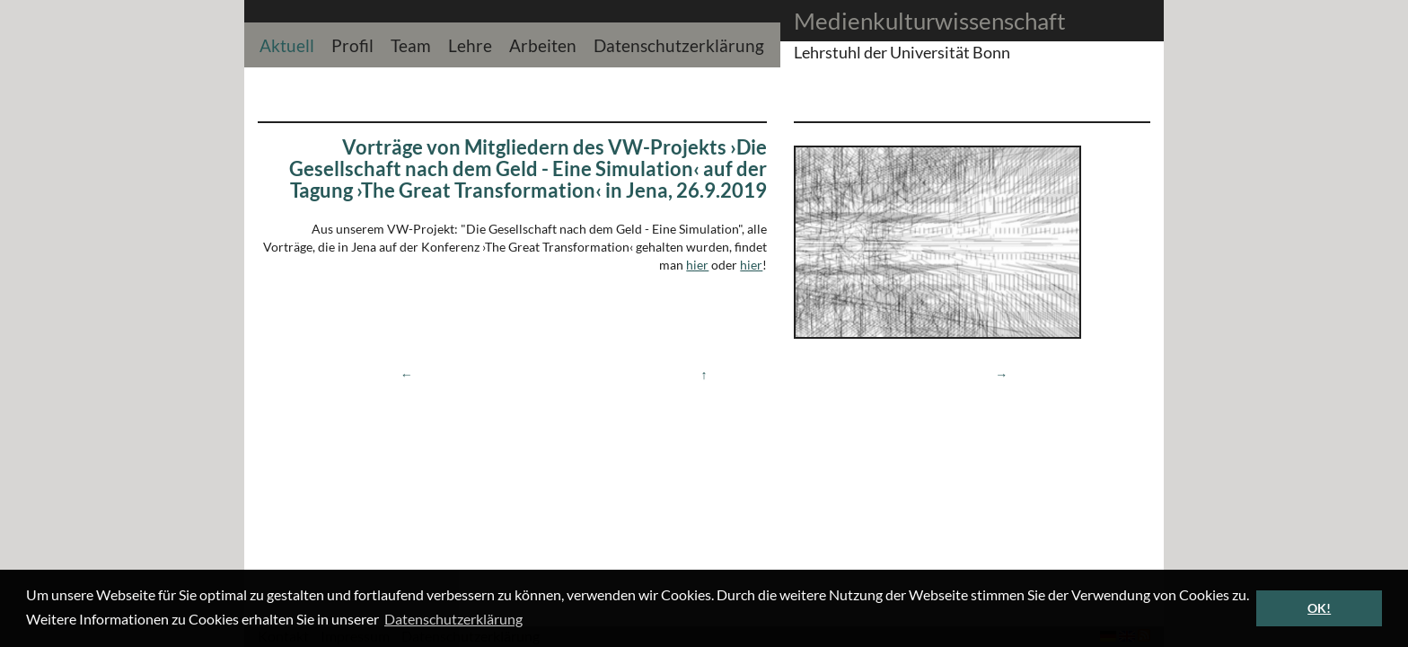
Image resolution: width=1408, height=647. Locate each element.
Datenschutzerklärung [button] (453, 618)
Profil (352, 43)
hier (697, 264)
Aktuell (287, 43)
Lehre (470, 43)
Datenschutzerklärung (679, 43)
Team (411, 43)
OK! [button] (1319, 608)
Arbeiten (542, 43)
